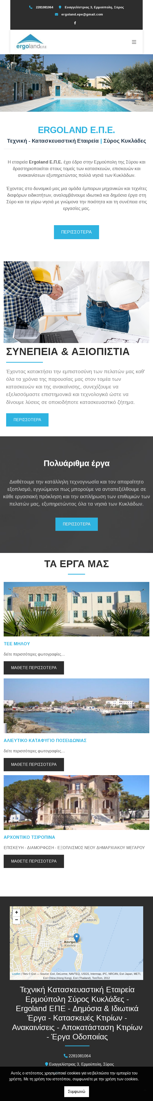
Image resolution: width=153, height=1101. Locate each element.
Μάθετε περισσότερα (34, 668)
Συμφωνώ (76, 1091)
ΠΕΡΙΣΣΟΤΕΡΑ (76, 232)
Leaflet (16, 973)
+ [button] (16, 913)
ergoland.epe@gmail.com (82, 14)
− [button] (16, 920)
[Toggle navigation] (134, 42)
